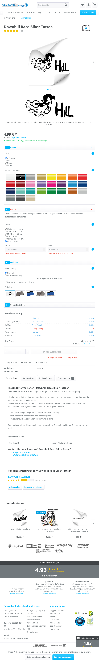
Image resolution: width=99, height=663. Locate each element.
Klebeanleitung (46, 378)
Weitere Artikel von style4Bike (25, 455)
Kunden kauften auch (15, 503)
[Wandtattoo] (88, 12)
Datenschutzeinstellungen (38, 657)
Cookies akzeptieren (63, 657)
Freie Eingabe (13, 241)
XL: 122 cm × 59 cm (15, 239)
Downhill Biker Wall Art (20, 529)
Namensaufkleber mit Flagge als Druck (49, 530)
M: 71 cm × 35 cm (14, 234)
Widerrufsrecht (33, 619)
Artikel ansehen (16, 593)
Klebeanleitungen (34, 616)
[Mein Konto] (88, 4)
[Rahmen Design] (34, 12)
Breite (25, 248)
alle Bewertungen (49, 576)
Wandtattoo (28, 378)
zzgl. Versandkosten (19, 137)
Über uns (53, 616)
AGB (28, 629)
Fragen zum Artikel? (20, 452)
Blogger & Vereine (57, 610)
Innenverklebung (14, 275)
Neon (9, 163)
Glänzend (11, 158)
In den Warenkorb (59, 351)
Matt (9, 160)
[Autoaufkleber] (71, 12)
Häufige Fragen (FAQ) (36, 610)
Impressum (54, 629)
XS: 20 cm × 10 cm (15, 229)
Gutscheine (54, 619)
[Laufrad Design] (53, 12)
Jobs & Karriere (56, 626)
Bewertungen (66, 378)
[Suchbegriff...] (53, 4)
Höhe (68, 248)
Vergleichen (10, 362)
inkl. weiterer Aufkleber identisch (21, 282)
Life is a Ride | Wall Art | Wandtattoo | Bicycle (79, 530)
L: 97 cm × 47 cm (14, 236)
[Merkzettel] (82, 4)
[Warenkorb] (94, 4)
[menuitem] (53, 4)
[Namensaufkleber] (14, 12)
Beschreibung (12, 378)
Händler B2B (55, 613)
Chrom (10, 165)
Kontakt (30, 613)
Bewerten (41, 362)
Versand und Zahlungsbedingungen (36, 624)
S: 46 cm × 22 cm (14, 231)
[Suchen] (66, 4)
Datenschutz (55, 623)
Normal (10, 273)
